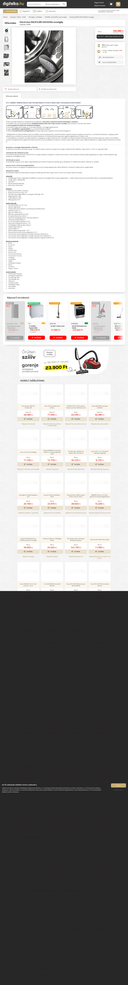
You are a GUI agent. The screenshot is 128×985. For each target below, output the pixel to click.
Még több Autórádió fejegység (100, 469)
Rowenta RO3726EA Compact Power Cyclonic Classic (76, 496)
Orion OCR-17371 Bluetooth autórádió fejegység (99, 452)
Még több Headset (52, 556)
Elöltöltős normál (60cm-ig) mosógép (56, 17)
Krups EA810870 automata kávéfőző (100, 407)
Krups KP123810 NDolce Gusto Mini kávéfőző (76, 585)
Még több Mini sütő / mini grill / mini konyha (99, 557)
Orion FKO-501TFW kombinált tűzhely (100, 585)
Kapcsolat (50, 11)
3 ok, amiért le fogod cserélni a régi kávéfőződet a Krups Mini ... (108, 11)
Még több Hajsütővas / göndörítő (28, 513)
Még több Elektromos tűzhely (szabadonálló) (52, 425)
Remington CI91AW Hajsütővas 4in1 (28, 496)
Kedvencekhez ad (12, 89)
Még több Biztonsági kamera (75, 469)
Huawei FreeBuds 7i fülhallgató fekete (52, 539)
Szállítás (37, 11)
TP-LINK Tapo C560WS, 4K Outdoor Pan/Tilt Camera (76, 452)
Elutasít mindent (118, 790)
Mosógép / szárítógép (35, 17)
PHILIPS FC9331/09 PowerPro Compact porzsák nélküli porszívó (76, 407)
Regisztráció (99, 2)
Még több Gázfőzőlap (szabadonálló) (28, 469)
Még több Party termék (76, 556)
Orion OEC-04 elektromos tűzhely (52, 407)
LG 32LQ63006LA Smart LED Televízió (52, 585)
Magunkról (24, 11)
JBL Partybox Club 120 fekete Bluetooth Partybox (75, 539)
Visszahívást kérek (108, 57)
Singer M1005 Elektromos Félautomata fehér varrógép (28, 539)
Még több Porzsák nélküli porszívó (76, 424)
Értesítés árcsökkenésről (47, 89)
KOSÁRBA (16, 338)
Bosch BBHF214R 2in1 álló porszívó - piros (28, 585)
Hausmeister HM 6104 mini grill (99, 539)
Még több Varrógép (28, 556)
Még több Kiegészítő (52, 469)
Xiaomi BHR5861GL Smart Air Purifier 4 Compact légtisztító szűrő (52, 452)
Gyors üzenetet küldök (109, 62)
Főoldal (5, 17)
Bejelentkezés (99, 5)
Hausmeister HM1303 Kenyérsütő (28, 407)
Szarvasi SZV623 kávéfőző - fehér (52, 496)
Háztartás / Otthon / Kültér (18, 17)
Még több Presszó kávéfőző (52, 513)
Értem (118, 785)
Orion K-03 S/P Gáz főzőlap (28, 452)
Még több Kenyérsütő (28, 424)
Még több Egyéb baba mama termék (99, 513)
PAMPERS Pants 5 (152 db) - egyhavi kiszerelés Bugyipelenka (100, 496)
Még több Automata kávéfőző (99, 424)
